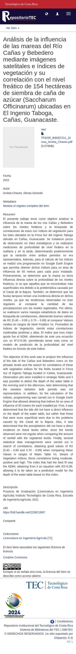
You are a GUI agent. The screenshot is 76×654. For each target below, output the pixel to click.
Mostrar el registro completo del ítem (26, 205)
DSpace (59, 637)
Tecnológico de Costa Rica (56, 625)
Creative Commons (15, 557)
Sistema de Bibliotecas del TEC (40, 629)
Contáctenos (65, 621)
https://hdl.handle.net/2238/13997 (24, 512)
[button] (46, 13)
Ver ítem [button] (12, 28)
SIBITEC (67, 629)
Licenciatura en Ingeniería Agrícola (25, 538)
